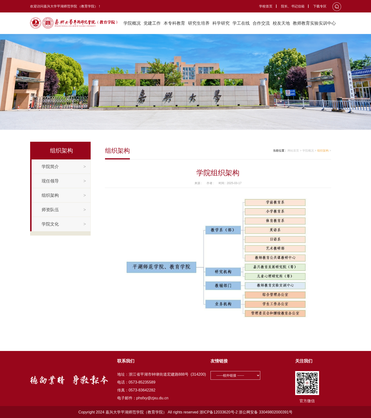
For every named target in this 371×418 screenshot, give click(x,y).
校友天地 (281, 23)
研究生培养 (199, 23)
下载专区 (320, 6)
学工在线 (241, 23)
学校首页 (265, 6)
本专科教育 (174, 23)
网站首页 (293, 150)
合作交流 (261, 23)
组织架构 (323, 150)
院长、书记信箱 (293, 6)
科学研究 (221, 23)
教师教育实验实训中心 (314, 23)
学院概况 (132, 23)
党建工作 (152, 23)
